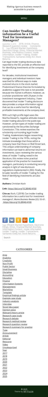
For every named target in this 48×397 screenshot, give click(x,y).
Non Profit (8, 263)
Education (7, 278)
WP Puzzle (28, 391)
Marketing (8, 289)
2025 (5, 376)
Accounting (8, 275)
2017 (5, 353)
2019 (5, 359)
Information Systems (13, 283)
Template (7, 292)
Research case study (12, 315)
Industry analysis (11, 301)
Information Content (22, 52)
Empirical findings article (14, 295)
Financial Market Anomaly (28, 227)
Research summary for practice (17, 327)
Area (5, 255)
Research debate (11, 318)
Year (5, 350)
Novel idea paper (11, 307)
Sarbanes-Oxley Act (25, 56)
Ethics (22, 50)
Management (9, 286)
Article (27, 43)
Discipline (7, 272)
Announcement (10, 333)
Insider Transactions (28, 231)
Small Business (10, 269)
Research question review (15, 46)
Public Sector (9, 266)
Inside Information (32, 229)
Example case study (12, 298)
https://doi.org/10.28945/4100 (22, 188)
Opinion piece (9, 309)
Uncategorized (10, 347)
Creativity (7, 260)
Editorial (6, 338)
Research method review (14, 321)
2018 (21, 43)
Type (5, 330)
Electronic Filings (11, 50)
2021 (5, 364)
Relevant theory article (13, 312)
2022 (5, 367)
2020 (5, 361)
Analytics (7, 257)
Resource (7, 341)
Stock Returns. (29, 233)
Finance (35, 43)
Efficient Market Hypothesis (24, 48)
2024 (5, 373)
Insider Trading (22, 54)
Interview (7, 304)
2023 (5, 370)
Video (5, 344)
